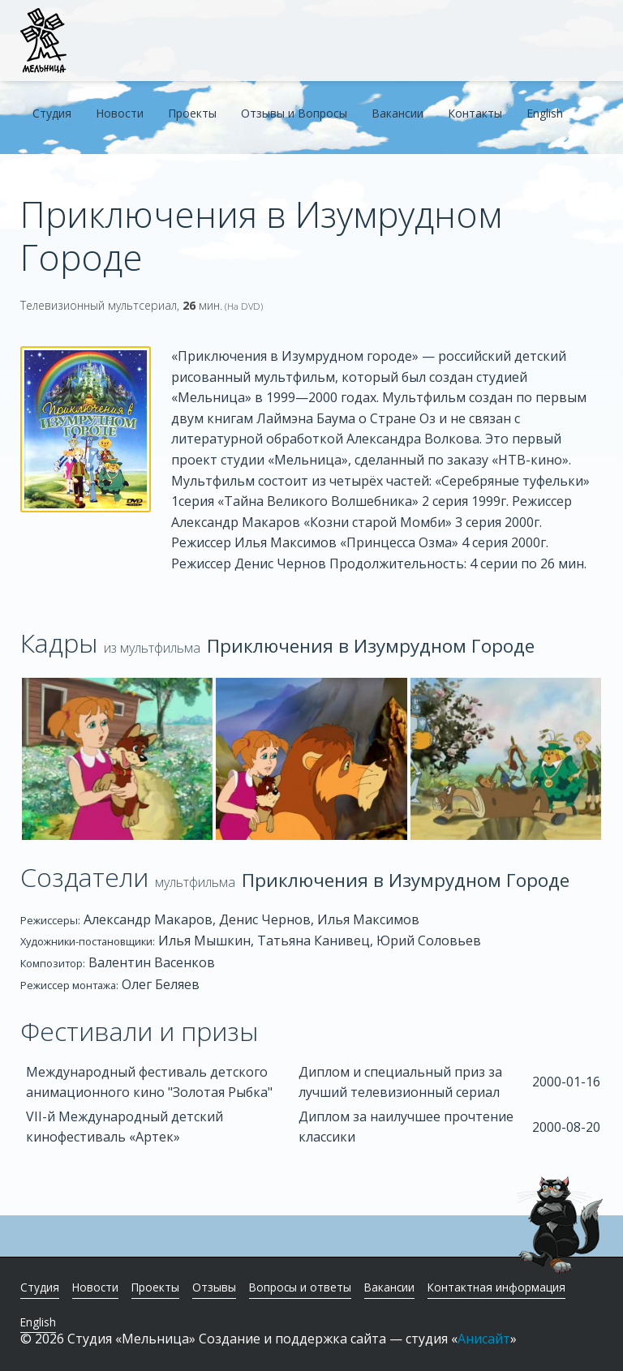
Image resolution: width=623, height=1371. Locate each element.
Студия (51, 113)
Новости (120, 113)
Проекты (192, 113)
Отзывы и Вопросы (294, 113)
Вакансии (397, 113)
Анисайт (484, 1338)
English (544, 113)
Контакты (475, 113)
